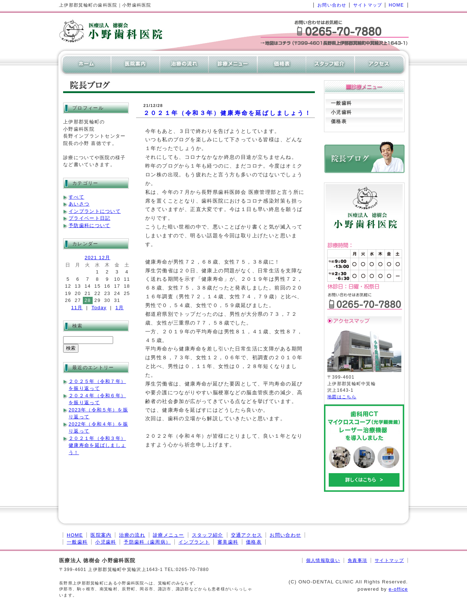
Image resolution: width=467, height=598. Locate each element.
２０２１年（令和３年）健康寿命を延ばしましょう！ (227, 113)
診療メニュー (168, 535)
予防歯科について (89, 225)
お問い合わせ (332, 5)
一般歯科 (341, 103)
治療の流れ (132, 535)
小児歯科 (341, 112)
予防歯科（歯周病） (147, 542)
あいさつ (79, 204)
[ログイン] (285, 560)
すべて (76, 197)
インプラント (194, 542)
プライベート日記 (89, 218)
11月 (76, 307)
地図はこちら (341, 396)
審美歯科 (227, 542)
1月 (119, 307)
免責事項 (357, 560)
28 (88, 300)
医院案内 (100, 535)
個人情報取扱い (323, 560)
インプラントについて (95, 211)
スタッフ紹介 (207, 535)
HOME (396, 5)
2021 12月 (97, 257)
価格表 (339, 121)
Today (99, 307)
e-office (398, 589)
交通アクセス (246, 535)
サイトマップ (367, 5)
